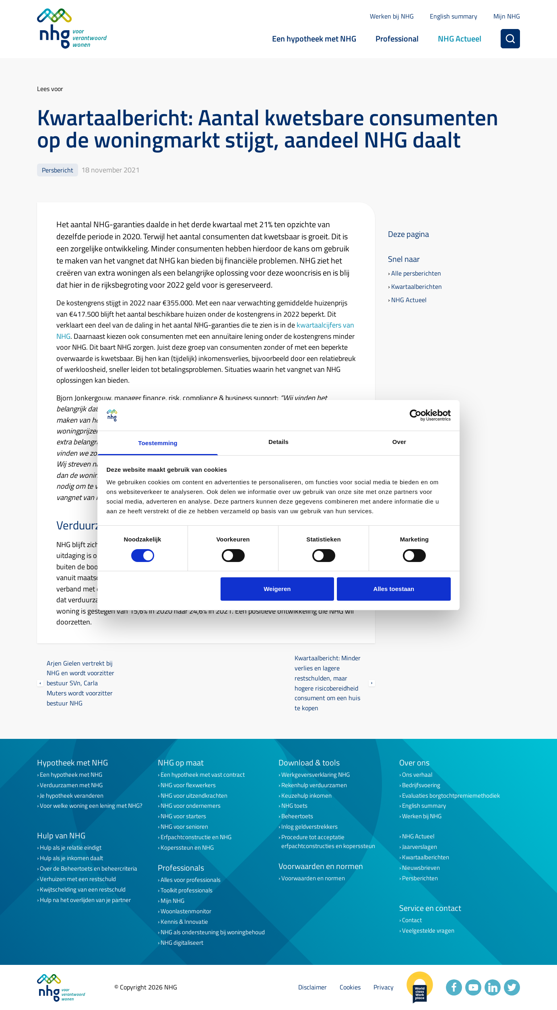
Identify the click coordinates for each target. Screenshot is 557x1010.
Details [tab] (278, 441)
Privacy (383, 987)
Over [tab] (399, 441)
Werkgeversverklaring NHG (315, 774)
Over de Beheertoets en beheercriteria (88, 868)
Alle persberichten (416, 273)
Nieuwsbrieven (421, 867)
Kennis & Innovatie (184, 921)
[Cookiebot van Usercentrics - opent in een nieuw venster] (415, 415)
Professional (397, 38)
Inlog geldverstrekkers (309, 826)
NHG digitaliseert (182, 942)
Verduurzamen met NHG (71, 785)
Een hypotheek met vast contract (203, 774)
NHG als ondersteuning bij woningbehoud (213, 932)
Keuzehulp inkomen (306, 795)
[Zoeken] (510, 38)
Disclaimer (312, 987)
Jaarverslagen (419, 846)
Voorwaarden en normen (313, 878)
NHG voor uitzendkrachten (194, 795)
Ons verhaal (417, 774)
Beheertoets (297, 816)
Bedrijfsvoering (421, 785)
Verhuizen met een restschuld (78, 879)
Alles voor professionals (191, 879)
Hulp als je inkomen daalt (71, 858)
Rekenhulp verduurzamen (314, 785)
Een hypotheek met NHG (314, 38)
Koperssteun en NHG (187, 847)
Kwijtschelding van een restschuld (83, 889)
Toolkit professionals (186, 890)
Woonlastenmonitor (186, 911)
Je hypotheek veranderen (71, 795)
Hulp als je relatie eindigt (70, 847)
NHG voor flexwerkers (188, 785)
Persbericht (57, 170)
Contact (412, 920)
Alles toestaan (394, 588)
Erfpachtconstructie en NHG (196, 837)
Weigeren (277, 588)
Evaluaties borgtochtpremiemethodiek (451, 795)
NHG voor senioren (184, 826)
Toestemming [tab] (157, 443)
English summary (453, 16)
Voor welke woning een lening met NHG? (91, 805)
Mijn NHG (506, 16)
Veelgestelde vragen (428, 930)
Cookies (350, 987)
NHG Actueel (459, 38)
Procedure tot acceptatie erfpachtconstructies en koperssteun (328, 841)
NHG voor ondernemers (191, 805)
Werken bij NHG (392, 16)
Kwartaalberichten (416, 286)
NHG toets (294, 805)
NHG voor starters (183, 816)
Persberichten (420, 878)
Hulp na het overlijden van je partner (85, 900)
